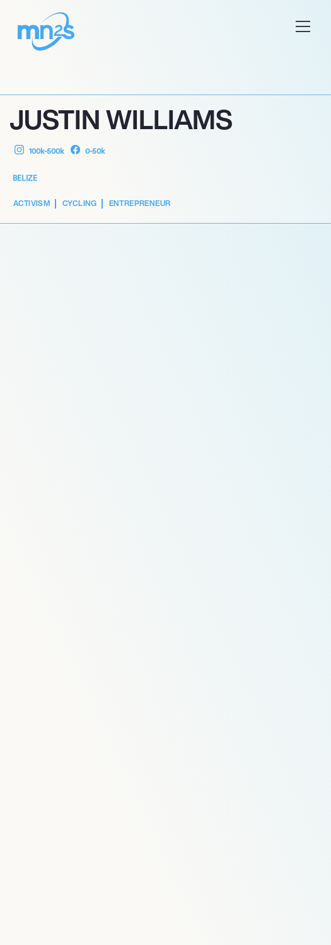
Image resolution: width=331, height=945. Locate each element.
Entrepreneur (140, 203)
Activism (31, 203)
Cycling (79, 203)
